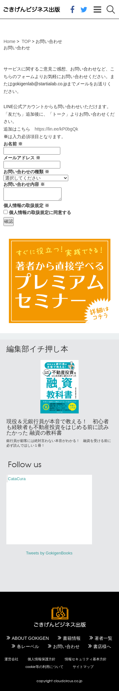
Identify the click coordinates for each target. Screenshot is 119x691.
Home (9, 41)
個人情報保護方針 (42, 659)
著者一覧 (103, 638)
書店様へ (102, 646)
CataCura (17, 478)
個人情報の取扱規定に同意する (40, 212)
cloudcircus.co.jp (68, 680)
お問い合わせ (66, 646)
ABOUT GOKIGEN (30, 638)
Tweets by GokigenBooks (49, 553)
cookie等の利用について (44, 667)
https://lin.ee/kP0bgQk (56, 128)
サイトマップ (83, 667)
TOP (26, 41)
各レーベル (28, 646)
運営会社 (11, 659)
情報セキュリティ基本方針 (86, 659)
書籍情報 (72, 638)
